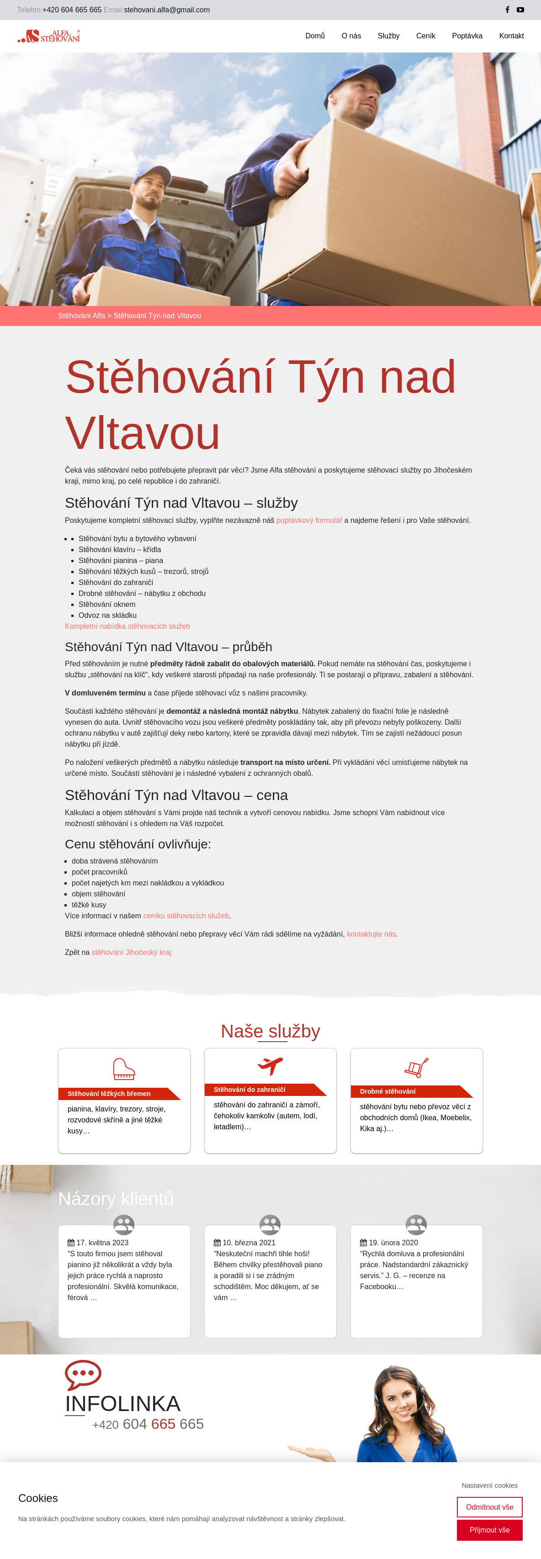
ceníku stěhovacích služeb (186, 916)
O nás (351, 36)
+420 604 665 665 (71, 10)
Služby (389, 36)
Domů (315, 36)
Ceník (425, 36)
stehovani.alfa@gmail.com (167, 10)
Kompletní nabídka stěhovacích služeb (127, 626)
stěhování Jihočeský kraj (131, 952)
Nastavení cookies (490, 1485)
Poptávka (467, 36)
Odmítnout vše (490, 1507)
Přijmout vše (490, 1530)
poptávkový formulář (309, 520)
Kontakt (511, 36)
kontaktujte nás (371, 934)
